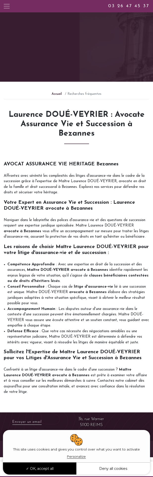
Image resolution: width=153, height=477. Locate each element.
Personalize (76, 456)
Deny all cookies (113, 468)
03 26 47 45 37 (128, 6)
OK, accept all (40, 468)
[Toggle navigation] (6, 6)
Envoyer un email (27, 422)
